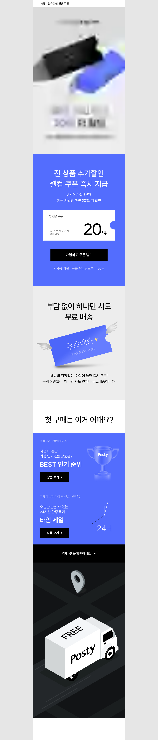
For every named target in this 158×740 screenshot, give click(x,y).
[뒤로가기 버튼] (37, 3)
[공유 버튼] (114, 3)
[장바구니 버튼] (121, 3)
